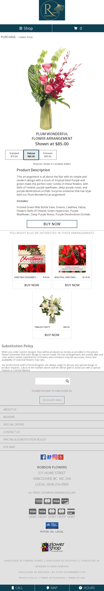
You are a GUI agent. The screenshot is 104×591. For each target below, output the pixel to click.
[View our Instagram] (55, 459)
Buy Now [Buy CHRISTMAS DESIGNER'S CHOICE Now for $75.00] (31, 285)
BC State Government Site (68, 572)
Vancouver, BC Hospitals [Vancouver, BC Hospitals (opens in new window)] (62, 560)
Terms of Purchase (53, 577)
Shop (26, 28)
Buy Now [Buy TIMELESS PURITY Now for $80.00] (52, 335)
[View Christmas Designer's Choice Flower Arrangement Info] (31, 258)
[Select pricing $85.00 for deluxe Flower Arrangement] (31, 155)
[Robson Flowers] (52, 19)
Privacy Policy (28, 577)
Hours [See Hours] (87, 588)
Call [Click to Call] (17, 588)
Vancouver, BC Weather (34, 572)
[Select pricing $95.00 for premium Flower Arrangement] (47, 155)
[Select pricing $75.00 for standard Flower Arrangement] (14, 155)
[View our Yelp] (60, 459)
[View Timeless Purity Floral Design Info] (52, 308)
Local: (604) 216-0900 (52, 484)
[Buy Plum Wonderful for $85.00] (52, 224)
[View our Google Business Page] (49, 459)
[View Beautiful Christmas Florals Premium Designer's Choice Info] (72, 258)
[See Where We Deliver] (52, 399)
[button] (52, 525)
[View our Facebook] (43, 459)
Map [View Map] (52, 588)
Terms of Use (76, 577)
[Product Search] (52, 381)
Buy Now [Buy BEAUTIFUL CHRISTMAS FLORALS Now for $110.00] (72, 285)
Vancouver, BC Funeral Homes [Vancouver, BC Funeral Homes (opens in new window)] (23, 560)
